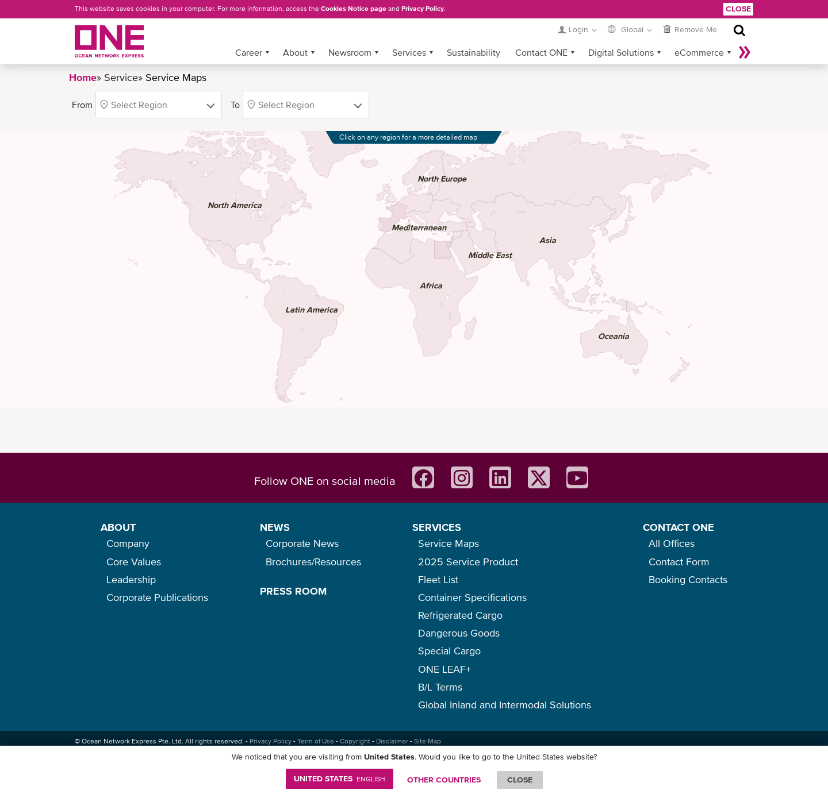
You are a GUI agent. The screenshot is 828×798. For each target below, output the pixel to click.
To (235, 104)
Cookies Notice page (353, 9)
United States (339, 778)
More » (744, 52)
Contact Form (679, 562)
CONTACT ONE (678, 527)
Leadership (131, 579)
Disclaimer (392, 741)
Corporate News (302, 543)
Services (409, 52)
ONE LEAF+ (444, 669)
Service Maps (448, 543)
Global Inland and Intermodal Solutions (504, 705)
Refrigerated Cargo (460, 615)
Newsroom (349, 52)
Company (128, 543)
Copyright (355, 741)
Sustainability (473, 52)
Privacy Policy (422, 9)
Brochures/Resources (313, 562)
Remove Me (695, 29)
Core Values (133, 562)
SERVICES (436, 527)
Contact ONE (541, 52)
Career (248, 52)
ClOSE (519, 779)
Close (738, 8)
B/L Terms (440, 687)
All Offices (672, 543)
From (82, 104)
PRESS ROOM (293, 591)
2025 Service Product (468, 562)
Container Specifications (472, 597)
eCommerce (699, 52)
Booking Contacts (688, 579)
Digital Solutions (621, 52)
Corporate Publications (157, 597)
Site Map (427, 741)
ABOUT (118, 527)
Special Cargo (449, 651)
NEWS (275, 527)
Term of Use (315, 741)
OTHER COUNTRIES (444, 779)
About (295, 52)
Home (83, 77)
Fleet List (438, 579)
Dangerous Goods (459, 633)
